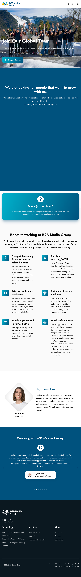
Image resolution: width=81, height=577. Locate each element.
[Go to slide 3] (38, 489)
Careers (58, 536)
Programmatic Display (37, 540)
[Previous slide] (3, 468)
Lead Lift (32, 536)
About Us (58, 532)
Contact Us (59, 540)
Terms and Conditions (56, 564)
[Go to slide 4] (40, 489)
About (57, 527)
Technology (7, 527)
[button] (68, 4)
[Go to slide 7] (46, 489)
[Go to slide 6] (44, 489)
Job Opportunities (13, 60)
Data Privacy (69, 564)
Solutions (33, 527)
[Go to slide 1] (34, 489)
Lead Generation (35, 532)
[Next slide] (78, 468)
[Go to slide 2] (36, 489)
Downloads (67, 566)
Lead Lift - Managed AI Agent (13, 539)
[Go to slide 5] (42, 489)
